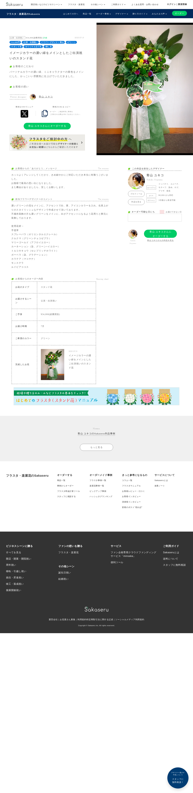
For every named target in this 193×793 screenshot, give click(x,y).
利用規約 (82, 641)
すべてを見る (13, 572)
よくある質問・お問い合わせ (144, 4)
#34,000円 (15, 42)
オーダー (179, 13)
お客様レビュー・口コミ (134, 502)
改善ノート (160, 496)
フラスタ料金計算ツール (69, 502)
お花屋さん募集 (67, 641)
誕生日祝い (64, 593)
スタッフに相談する (67, 508)
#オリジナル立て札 (33, 46)
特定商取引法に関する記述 (99, 641)
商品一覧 (86, 14)
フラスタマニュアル (132, 496)
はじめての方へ (70, 14)
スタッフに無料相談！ (177, 777)
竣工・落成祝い (15, 605)
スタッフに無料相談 (174, 585)
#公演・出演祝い (30, 42)
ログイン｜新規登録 (177, 4)
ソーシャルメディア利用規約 (129, 641)
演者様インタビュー (132, 514)
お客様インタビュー (132, 508)
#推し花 (48, 46)
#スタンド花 (16, 46)
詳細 (45, 37)
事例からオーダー (66, 496)
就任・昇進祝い (15, 598)
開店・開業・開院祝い (18, 579)
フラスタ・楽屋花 (76, 4)
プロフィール (136, 193)
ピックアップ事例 (98, 502)
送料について (170, 579)
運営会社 (53, 641)
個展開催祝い (13, 611)
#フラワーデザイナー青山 (52, 42)
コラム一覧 (127, 490)
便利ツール (117, 582)
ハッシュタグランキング (102, 508)
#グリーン (71, 42)
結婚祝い (63, 599)
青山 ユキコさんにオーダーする (47, 125)
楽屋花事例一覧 (97, 496)
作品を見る (136, 201)
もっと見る (96, 457)
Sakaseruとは (162, 490)
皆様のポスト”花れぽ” (133, 520)
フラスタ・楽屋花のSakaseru (23, 13)
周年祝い (11, 585)
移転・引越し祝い (16, 592)
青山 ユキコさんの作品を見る (160, 240)
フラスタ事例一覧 (98, 490)
